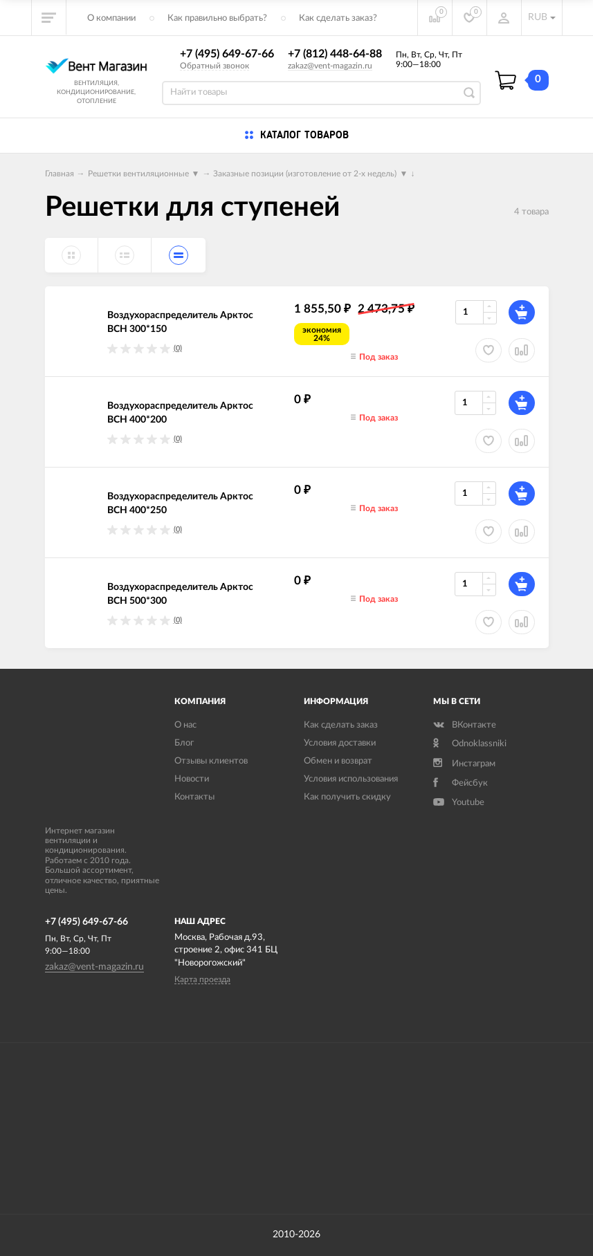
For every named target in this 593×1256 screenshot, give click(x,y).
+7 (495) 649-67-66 (227, 53)
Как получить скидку (347, 797)
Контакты (194, 797)
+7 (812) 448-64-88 (335, 53)
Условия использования (351, 779)
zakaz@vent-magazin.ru (330, 66)
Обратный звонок (214, 66)
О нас (185, 725)
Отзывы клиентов (211, 761)
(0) (178, 348)
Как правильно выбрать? (217, 18)
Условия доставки (340, 743)
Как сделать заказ (341, 725)
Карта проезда (202, 979)
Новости (191, 779)
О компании (111, 18)
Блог (184, 743)
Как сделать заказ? (338, 18)
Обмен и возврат (338, 761)
